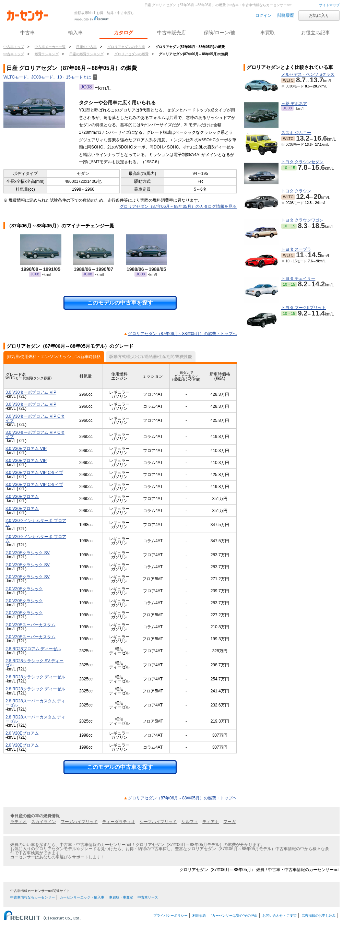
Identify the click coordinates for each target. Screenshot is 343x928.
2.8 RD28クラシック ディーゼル (35, 677)
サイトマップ (329, 5)
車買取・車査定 (121, 897)
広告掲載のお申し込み (318, 915)
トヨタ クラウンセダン (302, 161)
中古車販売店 (171, 32)
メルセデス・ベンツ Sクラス (307, 74)
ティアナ (210, 822)
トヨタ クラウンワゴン (302, 220)
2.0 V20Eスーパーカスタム (30, 624)
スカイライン (43, 822)
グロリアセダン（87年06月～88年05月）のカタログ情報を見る (178, 206)
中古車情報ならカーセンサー (32, 897)
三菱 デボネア (294, 103)
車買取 (267, 32)
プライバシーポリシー (170, 915)
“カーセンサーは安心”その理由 (234, 915)
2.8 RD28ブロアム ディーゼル (33, 648)
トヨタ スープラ (296, 249)
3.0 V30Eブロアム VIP (26, 448)
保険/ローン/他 (219, 32)
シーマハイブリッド (158, 822)
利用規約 (199, 915)
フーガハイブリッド (79, 822)
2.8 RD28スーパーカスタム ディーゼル (35, 703)
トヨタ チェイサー (298, 278)
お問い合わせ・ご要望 (279, 915)
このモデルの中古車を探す (120, 303)
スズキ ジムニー (296, 132)
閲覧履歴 (285, 15)
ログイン (263, 15)
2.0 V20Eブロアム (22, 733)
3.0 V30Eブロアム (22, 496)
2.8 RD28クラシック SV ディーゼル (34, 662)
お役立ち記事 (315, 32)
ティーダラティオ (118, 822)
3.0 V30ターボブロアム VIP (30, 392)
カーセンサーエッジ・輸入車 (82, 897)
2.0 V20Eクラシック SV (27, 552)
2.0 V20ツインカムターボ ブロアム (35, 522)
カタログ (123, 32)
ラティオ (18, 822)
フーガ (229, 822)
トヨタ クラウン (296, 191)
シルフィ (189, 822)
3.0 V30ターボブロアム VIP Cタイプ (34, 418)
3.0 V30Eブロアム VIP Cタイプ (34, 472)
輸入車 (75, 32)
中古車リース (148, 897)
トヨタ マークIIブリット (303, 307)
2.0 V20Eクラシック (24, 588)
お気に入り (319, 15)
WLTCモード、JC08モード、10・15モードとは (50, 77)
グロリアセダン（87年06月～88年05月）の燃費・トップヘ (182, 333)
